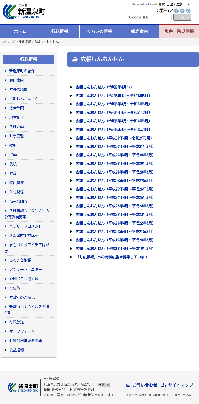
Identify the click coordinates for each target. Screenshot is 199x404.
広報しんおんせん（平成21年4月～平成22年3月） (114, 223)
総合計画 (16, 108)
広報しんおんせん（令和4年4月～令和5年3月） (113, 112)
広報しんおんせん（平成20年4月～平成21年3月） (114, 232)
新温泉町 (23, 12)
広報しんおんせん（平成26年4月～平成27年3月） (114, 181)
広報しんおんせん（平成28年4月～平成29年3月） (114, 163)
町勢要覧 (16, 136)
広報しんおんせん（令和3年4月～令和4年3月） (113, 121)
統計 (12, 145)
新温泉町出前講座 (23, 235)
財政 (12, 173)
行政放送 (16, 322)
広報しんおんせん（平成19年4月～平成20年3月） (114, 240)
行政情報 (59, 31)
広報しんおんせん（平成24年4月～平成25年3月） (114, 197)
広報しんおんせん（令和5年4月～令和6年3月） (113, 104)
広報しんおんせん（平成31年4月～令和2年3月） (114, 138)
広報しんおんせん (46, 41)
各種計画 (16, 127)
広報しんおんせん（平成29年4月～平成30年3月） (114, 155)
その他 (14, 288)
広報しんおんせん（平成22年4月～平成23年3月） (114, 215)
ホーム (20, 31)
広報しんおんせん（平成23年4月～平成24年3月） (114, 206)
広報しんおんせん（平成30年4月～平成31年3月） (114, 146)
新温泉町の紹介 (21, 71)
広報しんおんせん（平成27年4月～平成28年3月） (114, 172)
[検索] (149, 17)
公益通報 (16, 350)
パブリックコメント (25, 226)
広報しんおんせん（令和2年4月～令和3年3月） (113, 130)
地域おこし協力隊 (23, 279)
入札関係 (16, 192)
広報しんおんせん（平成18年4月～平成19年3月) (114, 248)
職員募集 (16, 183)
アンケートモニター (25, 269)
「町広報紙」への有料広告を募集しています (111, 257)
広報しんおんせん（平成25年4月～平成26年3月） (114, 189)
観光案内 (139, 31)
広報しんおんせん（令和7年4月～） (104, 87)
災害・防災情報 (179, 31)
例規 (12, 164)
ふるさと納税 (19, 260)
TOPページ (8, 41)
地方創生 (16, 117)
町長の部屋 (17, 89)
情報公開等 (17, 201)
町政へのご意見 (21, 297)
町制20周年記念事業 (25, 341)
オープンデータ (21, 331)
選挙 (12, 155)
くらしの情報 (99, 31)
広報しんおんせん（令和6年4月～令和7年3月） (113, 96)
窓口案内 (16, 80)
